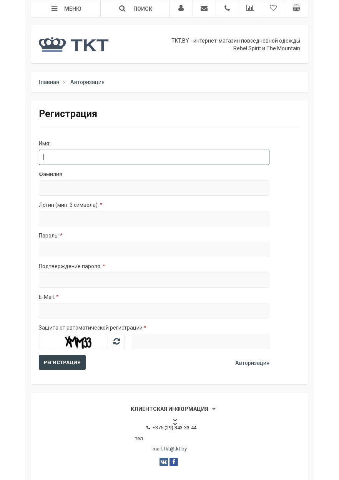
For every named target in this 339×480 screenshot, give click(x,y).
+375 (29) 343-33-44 (171, 428)
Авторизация (252, 363)
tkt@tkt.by (175, 449)
